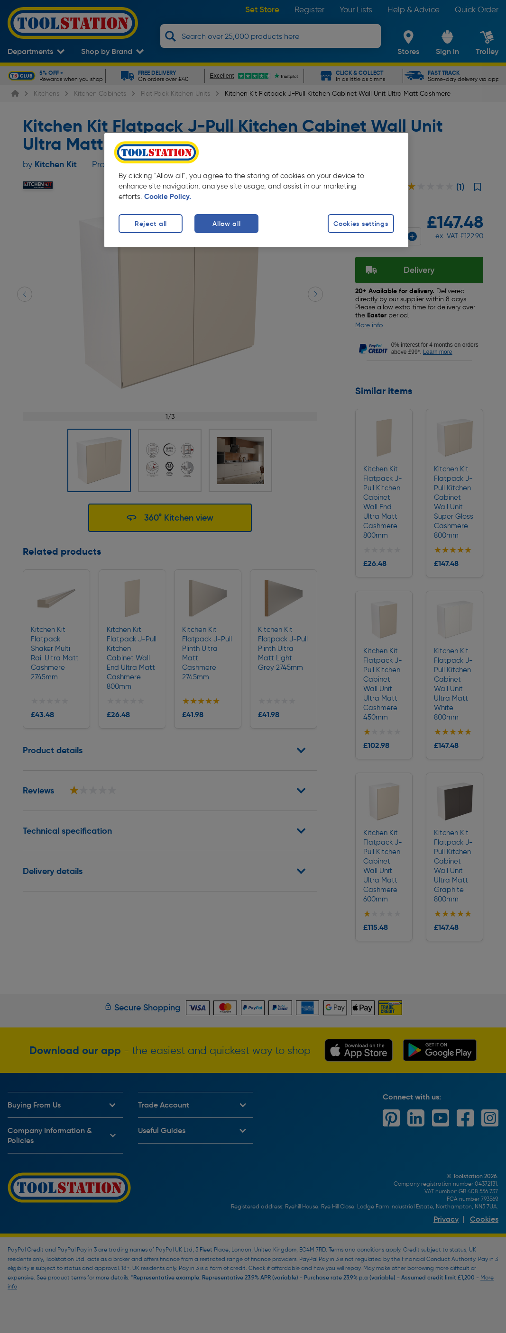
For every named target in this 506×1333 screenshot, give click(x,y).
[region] (256, 190)
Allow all (226, 223)
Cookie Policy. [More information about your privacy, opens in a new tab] (167, 196)
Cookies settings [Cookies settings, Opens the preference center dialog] (360, 223)
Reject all (151, 223)
